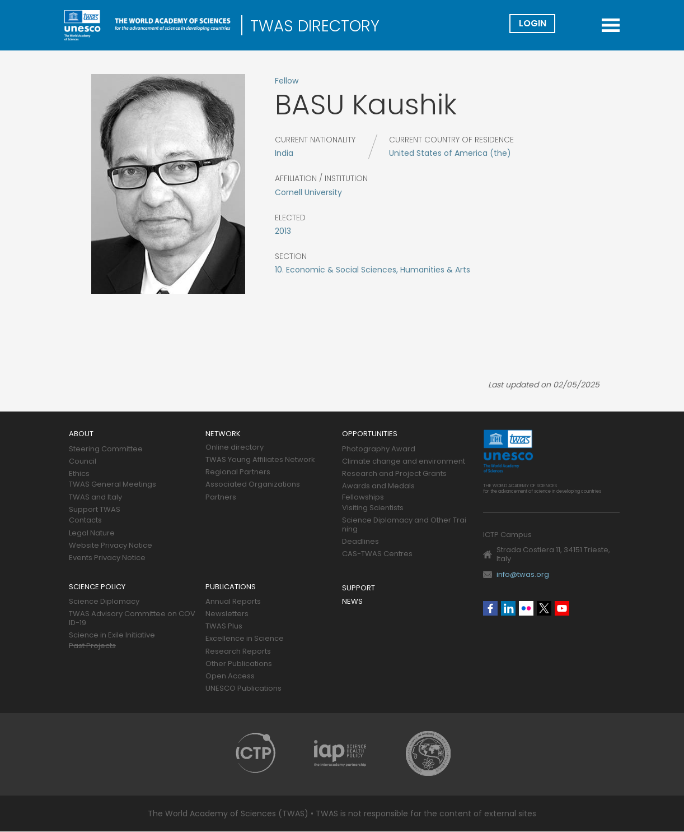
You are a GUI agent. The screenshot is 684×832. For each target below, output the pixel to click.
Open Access (230, 676)
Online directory (234, 447)
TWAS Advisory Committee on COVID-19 (132, 618)
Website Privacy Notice (110, 546)
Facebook (490, 608)
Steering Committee (106, 449)
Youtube (562, 608)
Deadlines (360, 542)
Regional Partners (237, 472)
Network (223, 434)
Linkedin (508, 608)
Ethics (79, 474)
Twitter (544, 608)
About (81, 434)
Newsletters (227, 614)
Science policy (97, 587)
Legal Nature (92, 533)
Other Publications (238, 664)
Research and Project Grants (394, 474)
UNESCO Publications (243, 689)
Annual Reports (233, 602)
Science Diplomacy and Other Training (404, 525)
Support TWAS (94, 510)
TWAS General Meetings (112, 484)
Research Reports (238, 652)
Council (82, 461)
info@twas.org (522, 574)
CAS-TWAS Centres (377, 554)
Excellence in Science (244, 639)
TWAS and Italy (95, 497)
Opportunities (369, 434)
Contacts (85, 520)
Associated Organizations (252, 484)
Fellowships (363, 497)
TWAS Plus (223, 626)
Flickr (526, 608)
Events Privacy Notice (107, 558)
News (352, 602)
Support (358, 588)
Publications (230, 587)
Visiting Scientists (373, 508)
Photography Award (378, 449)
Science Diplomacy (104, 602)
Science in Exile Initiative (112, 635)
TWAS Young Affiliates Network (260, 460)
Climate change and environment (403, 461)
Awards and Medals (378, 486)
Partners (220, 497)
